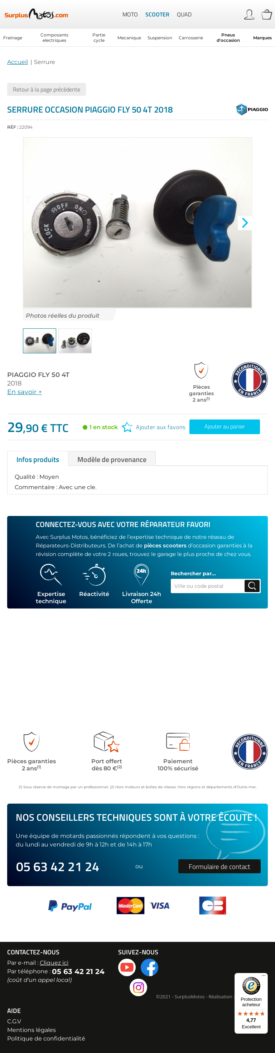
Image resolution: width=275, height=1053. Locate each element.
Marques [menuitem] (262, 37)
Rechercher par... (193, 527)
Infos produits (37, 413)
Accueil (17, 62)
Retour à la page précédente (46, 89)
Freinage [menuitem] (12, 37)
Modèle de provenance (111, 413)
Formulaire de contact (219, 866)
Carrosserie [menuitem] (191, 37)
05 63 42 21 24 (57, 866)
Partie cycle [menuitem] (98, 37)
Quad (184, 14)
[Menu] (263, 977)
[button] (39, 340)
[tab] (37, 412)
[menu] (137, 37)
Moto (130, 14)
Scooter (157, 14)
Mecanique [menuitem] (129, 37)
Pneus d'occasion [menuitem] (228, 37)
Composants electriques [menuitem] (54, 37)
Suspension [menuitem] (160, 37)
